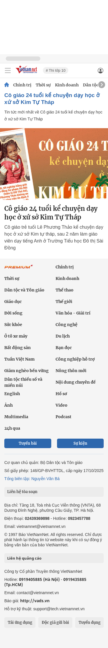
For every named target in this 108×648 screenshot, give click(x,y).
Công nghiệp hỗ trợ (75, 359)
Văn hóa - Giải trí (73, 313)
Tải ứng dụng (20, 622)
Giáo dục (13, 301)
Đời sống (13, 313)
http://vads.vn (35, 600)
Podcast (63, 416)
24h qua (12, 428)
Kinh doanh (67, 85)
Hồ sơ (61, 393)
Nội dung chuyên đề (76, 382)
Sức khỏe (13, 324)
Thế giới (64, 301)
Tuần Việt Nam (19, 359)
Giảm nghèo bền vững (26, 370)
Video (61, 405)
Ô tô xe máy (15, 336)
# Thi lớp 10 (55, 70)
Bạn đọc (64, 347)
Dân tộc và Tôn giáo (24, 290)
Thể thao (64, 290)
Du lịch (63, 336)
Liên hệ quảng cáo (24, 558)
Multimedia (16, 416)
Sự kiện (80, 443)
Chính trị (22, 85)
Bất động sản (17, 347)
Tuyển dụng (90, 622)
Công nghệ (66, 324)
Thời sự (43, 85)
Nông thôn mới (71, 370)
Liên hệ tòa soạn (22, 491)
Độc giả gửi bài (55, 622)
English (12, 393)
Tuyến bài (28, 443)
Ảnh (8, 405)
